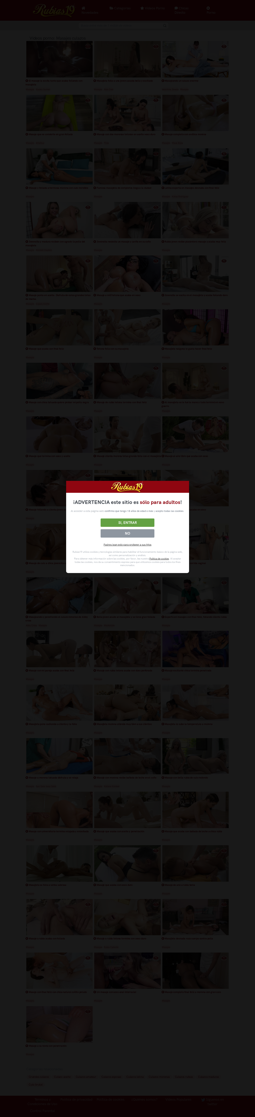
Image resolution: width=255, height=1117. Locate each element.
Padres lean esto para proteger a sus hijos (127, 544)
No (127, 533)
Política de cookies (159, 558)
